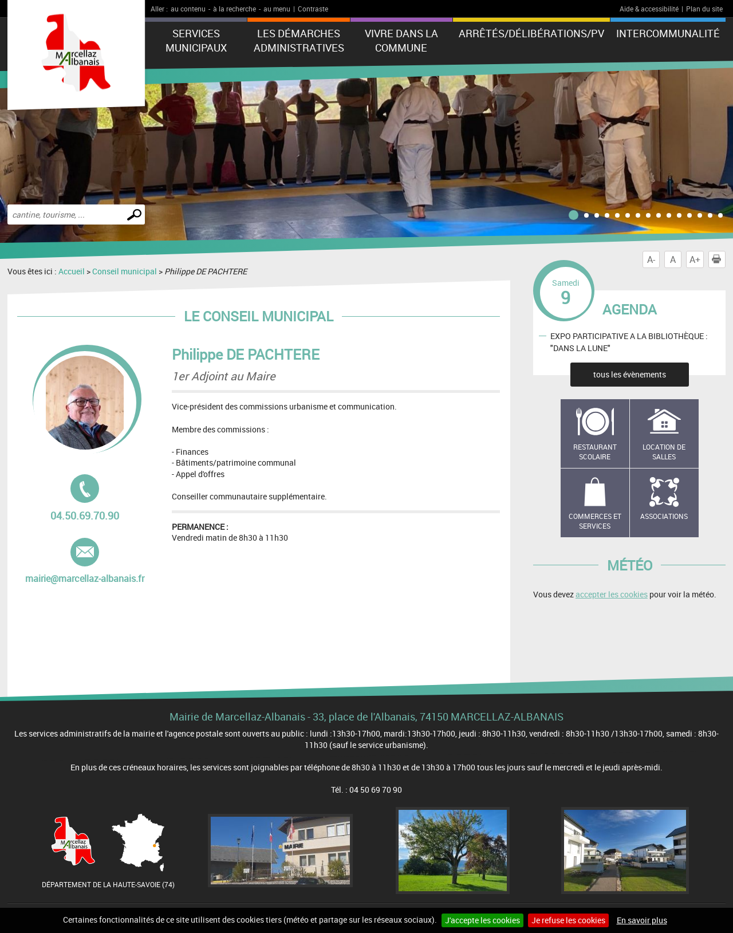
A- (651, 259)
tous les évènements (629, 374)
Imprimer (719, 259)
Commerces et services (595, 520)
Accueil (71, 271)
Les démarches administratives (299, 40)
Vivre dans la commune (401, 40)
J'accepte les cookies (482, 920)
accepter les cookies (612, 594)
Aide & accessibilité (649, 8)
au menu (276, 8)
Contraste (313, 8)
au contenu (188, 8)
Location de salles (664, 451)
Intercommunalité (668, 33)
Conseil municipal (124, 271)
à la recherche (234, 8)
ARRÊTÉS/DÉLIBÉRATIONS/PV (531, 33)
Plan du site (704, 8)
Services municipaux (196, 40)
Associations (664, 516)
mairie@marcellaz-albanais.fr (84, 561)
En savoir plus (642, 920)
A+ (694, 259)
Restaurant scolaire (595, 451)
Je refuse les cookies (568, 920)
